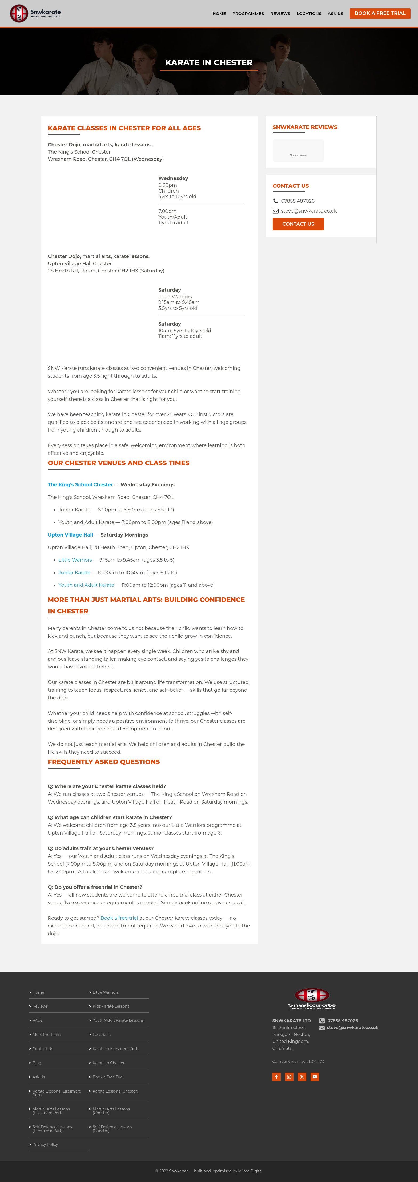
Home (219, 13)
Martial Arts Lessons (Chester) (111, 1111)
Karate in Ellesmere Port (115, 1049)
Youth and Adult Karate (86, 585)
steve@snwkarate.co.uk (309, 211)
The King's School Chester (80, 485)
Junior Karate (74, 573)
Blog (37, 1063)
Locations (308, 13)
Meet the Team (47, 1034)
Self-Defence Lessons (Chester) (112, 1129)
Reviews (280, 13)
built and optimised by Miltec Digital (228, 1171)
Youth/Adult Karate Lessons (118, 1020)
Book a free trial (119, 918)
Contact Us (299, 224)
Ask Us (335, 13)
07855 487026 (298, 201)
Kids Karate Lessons (111, 1006)
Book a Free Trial (380, 14)
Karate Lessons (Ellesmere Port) (57, 1093)
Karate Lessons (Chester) (115, 1091)
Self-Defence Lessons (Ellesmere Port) (52, 1129)
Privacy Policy (45, 1145)
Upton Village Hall (70, 535)
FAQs (37, 1020)
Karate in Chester (109, 1063)
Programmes (248, 13)
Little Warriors (75, 560)
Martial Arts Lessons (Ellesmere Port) (51, 1111)
